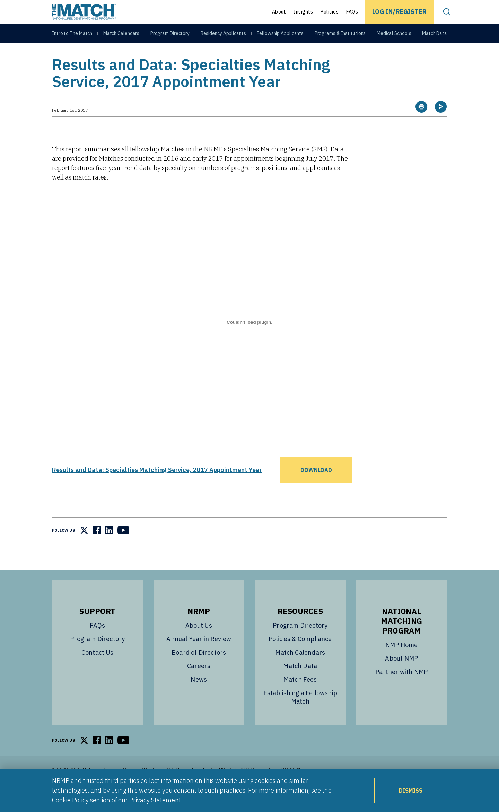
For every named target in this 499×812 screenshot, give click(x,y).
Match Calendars (121, 35)
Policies (330, 12)
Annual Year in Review (198, 656)
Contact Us (97, 670)
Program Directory (170, 35)
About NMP (401, 676)
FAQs (352, 12)
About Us (198, 643)
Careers (198, 683)
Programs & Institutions (340, 35)
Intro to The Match (72, 35)
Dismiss (410, 790)
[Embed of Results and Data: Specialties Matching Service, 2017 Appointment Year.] (249, 340)
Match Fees (300, 697)
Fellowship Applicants (280, 35)
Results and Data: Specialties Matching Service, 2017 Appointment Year (157, 487)
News (199, 697)
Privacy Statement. (155, 800)
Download (316, 487)
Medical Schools (394, 35)
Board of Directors (199, 670)
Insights (303, 12)
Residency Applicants (223, 35)
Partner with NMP (401, 689)
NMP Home (401, 662)
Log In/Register (399, 12)
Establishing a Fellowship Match (300, 714)
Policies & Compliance (300, 656)
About (279, 12)
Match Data (434, 35)
